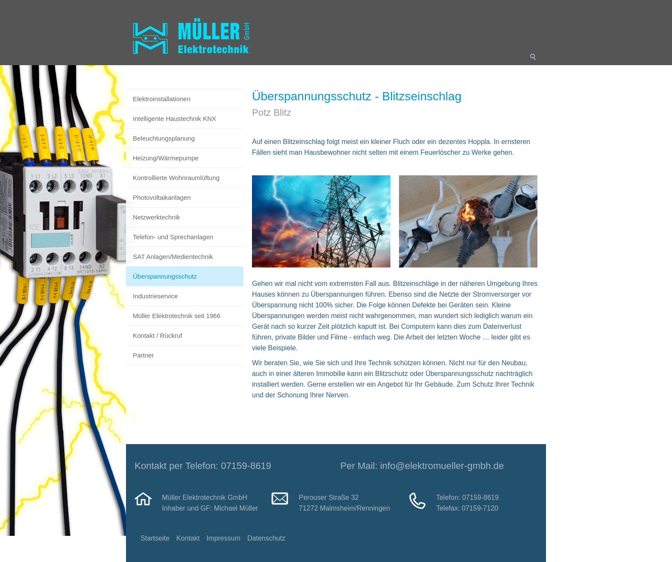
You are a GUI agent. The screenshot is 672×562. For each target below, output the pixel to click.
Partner (143, 355)
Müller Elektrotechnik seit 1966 (176, 315)
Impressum (223, 538)
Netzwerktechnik (156, 217)
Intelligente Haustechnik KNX (174, 118)
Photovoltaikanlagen (162, 197)
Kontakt (188, 538)
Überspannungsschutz (165, 276)
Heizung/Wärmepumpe (165, 158)
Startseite (155, 538)
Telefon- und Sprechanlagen (173, 236)
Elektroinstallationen (161, 98)
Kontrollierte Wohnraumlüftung (176, 177)
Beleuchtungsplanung (164, 138)
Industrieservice (155, 296)
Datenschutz (266, 538)
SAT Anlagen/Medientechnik (173, 256)
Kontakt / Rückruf (157, 335)
